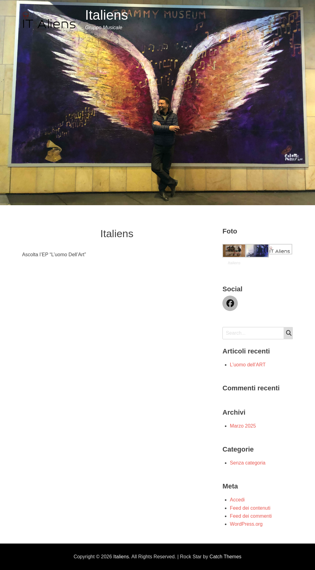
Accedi (237, 499)
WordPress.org (246, 524)
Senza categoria (247, 462)
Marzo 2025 (243, 425)
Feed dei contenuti (250, 508)
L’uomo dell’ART (247, 364)
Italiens (106, 14)
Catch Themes (225, 556)
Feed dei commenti (251, 516)
